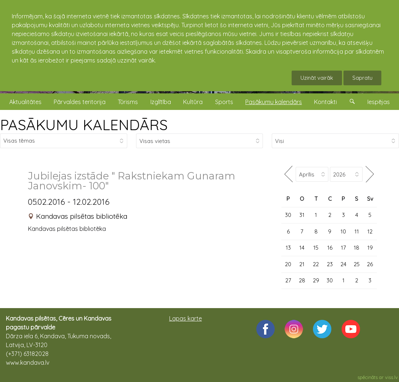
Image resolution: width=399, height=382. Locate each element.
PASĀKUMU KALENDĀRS (84, 124)
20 (288, 264)
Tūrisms (128, 102)
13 (288, 247)
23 (330, 264)
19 (370, 247)
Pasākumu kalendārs (273, 102)
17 (343, 247)
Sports (224, 102)
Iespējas (378, 102)
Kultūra (193, 102)
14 (301, 247)
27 (288, 280)
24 (343, 264)
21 (301, 264)
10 (343, 231)
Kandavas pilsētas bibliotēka (81, 216)
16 (329, 247)
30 (288, 214)
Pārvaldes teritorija (80, 102)
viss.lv (391, 377)
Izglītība (160, 102)
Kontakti (325, 102)
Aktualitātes (25, 102)
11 (357, 231)
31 (301, 214)
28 (302, 280)
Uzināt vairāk (316, 77)
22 (316, 264)
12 (370, 231)
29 (316, 280)
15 (315, 247)
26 (370, 264)
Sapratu (362, 77)
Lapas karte (185, 318)
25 (357, 264)
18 (356, 247)
